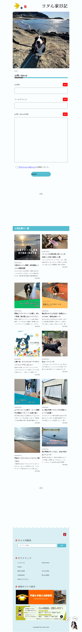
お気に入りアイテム (22, 580)
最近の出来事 (21, 572)
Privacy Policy (45, 564)
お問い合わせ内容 (41, 115)
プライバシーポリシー (27, 168)
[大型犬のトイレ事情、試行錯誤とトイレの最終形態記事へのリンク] (27, 258)
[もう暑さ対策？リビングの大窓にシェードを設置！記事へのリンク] (55, 402)
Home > (16, 72)
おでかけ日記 (45, 572)
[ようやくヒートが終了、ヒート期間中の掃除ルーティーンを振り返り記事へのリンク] (27, 402)
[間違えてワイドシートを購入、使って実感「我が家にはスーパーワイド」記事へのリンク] (27, 306)
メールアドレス (41, 101)
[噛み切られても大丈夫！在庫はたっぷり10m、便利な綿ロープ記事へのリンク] (55, 306)
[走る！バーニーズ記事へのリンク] (55, 353)
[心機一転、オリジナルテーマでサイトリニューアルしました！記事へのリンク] (27, 354)
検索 (61, 547)
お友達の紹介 (21, 576)
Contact (19, 568)
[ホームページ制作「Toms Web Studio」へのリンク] (41, 615)
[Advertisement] (41, 208)
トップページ (21, 564)
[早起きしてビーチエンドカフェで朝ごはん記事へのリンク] (27, 451)
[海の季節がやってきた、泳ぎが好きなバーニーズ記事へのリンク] (55, 448)
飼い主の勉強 (45, 576)
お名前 (41, 86)
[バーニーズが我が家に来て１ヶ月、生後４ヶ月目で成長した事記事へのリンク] (55, 252)
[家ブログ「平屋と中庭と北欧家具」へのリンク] (41, 599)
